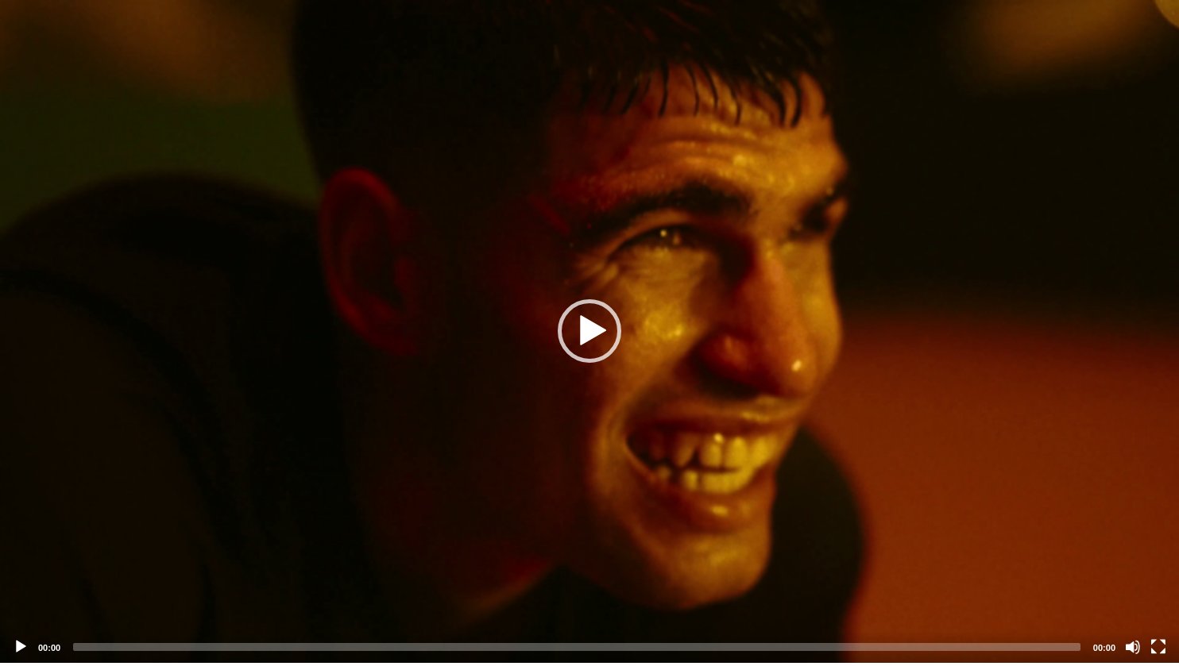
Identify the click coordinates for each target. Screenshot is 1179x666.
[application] (589, 331)
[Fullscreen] (1158, 647)
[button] (589, 331)
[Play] (21, 647)
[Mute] (1133, 647)
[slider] (576, 647)
